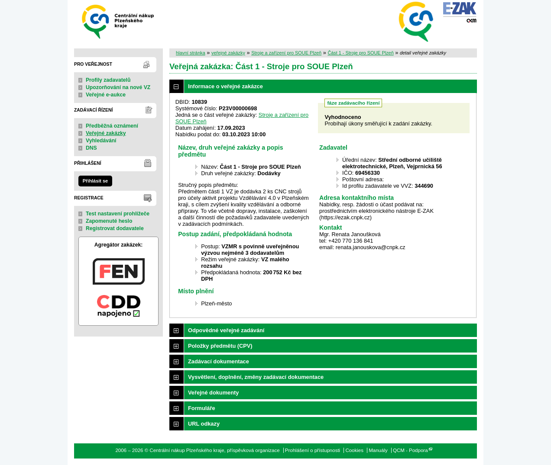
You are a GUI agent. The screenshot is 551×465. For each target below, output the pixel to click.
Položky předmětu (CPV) (220, 346)
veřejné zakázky (228, 52)
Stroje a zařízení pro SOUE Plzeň (286, 52)
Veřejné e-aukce (106, 95)
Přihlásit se (95, 180)
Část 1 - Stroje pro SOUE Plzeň (360, 52)
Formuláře (201, 408)
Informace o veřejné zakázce (225, 86)
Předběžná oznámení (112, 126)
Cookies (354, 450)
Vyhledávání (101, 141)
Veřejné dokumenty (213, 392)
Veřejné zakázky (106, 133)
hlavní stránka (190, 52)
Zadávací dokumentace (218, 361)
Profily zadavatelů (108, 80)
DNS (91, 148)
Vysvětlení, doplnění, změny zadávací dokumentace (256, 377)
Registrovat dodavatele (115, 228)
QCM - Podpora (410, 450)
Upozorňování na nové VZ (118, 87)
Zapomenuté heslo (109, 221)
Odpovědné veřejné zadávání (226, 330)
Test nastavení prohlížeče (117, 214)
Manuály (378, 450)
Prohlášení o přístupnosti (312, 450)
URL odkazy (204, 423)
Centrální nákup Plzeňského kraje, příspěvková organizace (118, 21)
